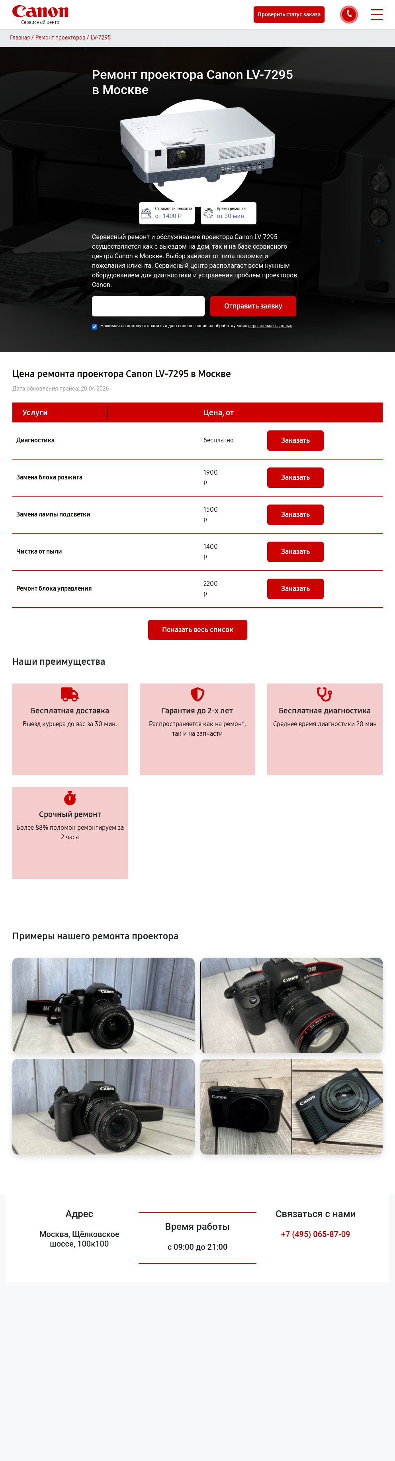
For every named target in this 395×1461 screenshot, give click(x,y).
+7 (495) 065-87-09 (315, 1234)
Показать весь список (197, 629)
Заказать (295, 440)
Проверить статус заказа (289, 14)
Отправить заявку (253, 306)
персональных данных (270, 325)
